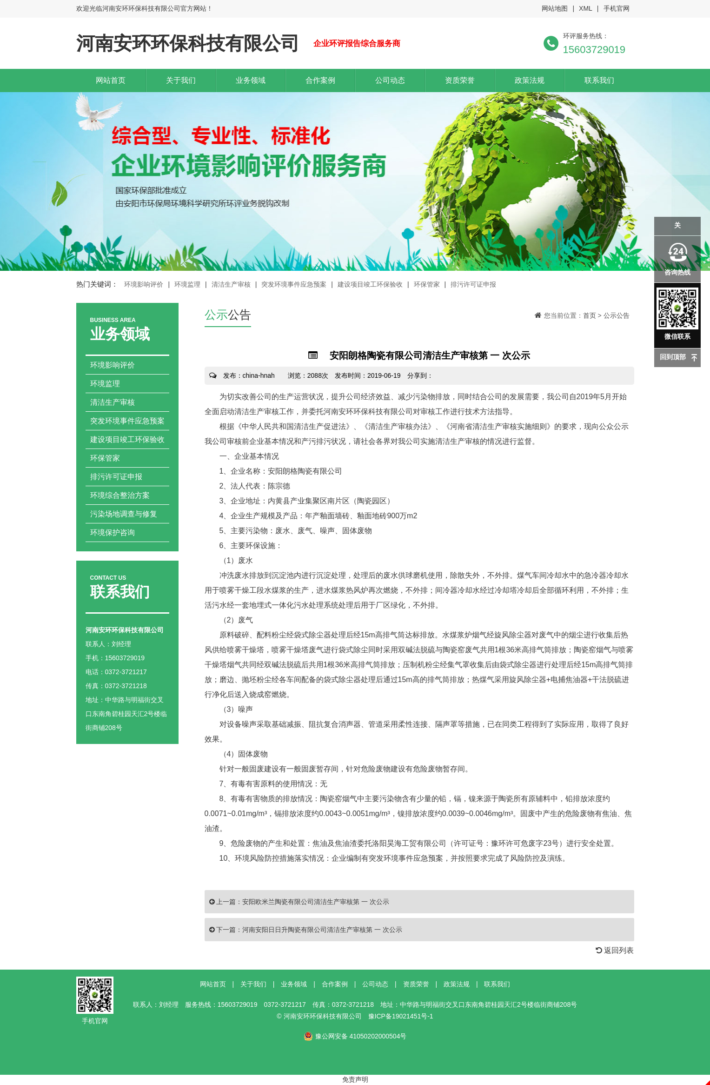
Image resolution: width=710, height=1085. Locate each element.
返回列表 (615, 950)
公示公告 (617, 315)
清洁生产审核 (231, 284)
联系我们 (599, 80)
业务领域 (250, 80)
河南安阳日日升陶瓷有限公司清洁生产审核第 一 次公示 (322, 929)
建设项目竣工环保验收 (370, 284)
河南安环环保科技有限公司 (187, 43)
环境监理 (187, 284)
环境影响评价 (143, 284)
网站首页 (111, 80)
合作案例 (320, 80)
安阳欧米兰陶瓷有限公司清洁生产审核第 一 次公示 (315, 901)
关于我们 (181, 80)
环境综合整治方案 (120, 495)
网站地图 (555, 8)
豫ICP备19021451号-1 (400, 1016)
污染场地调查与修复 (123, 514)
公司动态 (390, 80)
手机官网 (617, 8)
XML (585, 8)
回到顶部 (673, 357)
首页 (589, 315)
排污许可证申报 (473, 284)
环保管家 (427, 284)
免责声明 (355, 1079)
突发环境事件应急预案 (293, 284)
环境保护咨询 (112, 532)
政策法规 (529, 80)
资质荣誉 (460, 80)
